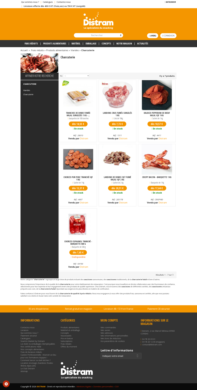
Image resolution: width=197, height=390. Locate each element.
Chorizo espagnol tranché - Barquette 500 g (78, 242)
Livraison (24, 330)
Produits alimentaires (70, 327)
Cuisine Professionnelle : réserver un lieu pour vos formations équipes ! (38, 356)
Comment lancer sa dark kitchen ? (35, 360)
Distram (83, 138)
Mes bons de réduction (111, 338)
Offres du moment (69, 346)
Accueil (24, 50)
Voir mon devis (169, 7)
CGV (117, 386)
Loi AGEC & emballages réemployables (38, 344)
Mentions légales (84, 386)
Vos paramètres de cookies (113, 341)
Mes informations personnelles (114, 335)
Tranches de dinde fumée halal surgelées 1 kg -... (78, 114)
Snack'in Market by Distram (33, 341)
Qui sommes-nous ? (30, 2)
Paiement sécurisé (29, 335)
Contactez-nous (64, 2)
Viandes (26, 90)
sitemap (24, 371)
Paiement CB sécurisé (158, 308)
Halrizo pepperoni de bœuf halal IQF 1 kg (157, 114)
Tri (61, 76)
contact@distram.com (152, 344)
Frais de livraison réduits (31, 352)
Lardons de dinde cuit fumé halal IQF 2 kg (117, 178)
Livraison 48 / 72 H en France (118, 308)
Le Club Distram (28, 368)
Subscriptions (66, 341)
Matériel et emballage (70, 330)
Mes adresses (107, 333)
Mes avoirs (105, 330)
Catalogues (48, 2)
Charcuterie (28, 94)
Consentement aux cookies (6, 383)
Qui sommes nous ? (29, 333)
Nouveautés (66, 335)
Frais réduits (66, 344)
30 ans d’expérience (38, 308)
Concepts (65, 333)
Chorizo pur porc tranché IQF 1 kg (78, 178)
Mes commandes (108, 327)
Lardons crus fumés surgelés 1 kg (117, 114)
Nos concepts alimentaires (32, 349)
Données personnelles (103, 386)
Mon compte (109, 320)
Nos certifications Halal (31, 346)
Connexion (168, 35)
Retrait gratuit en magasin (78, 308)
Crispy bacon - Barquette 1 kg (156, 177)
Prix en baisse (67, 338)
